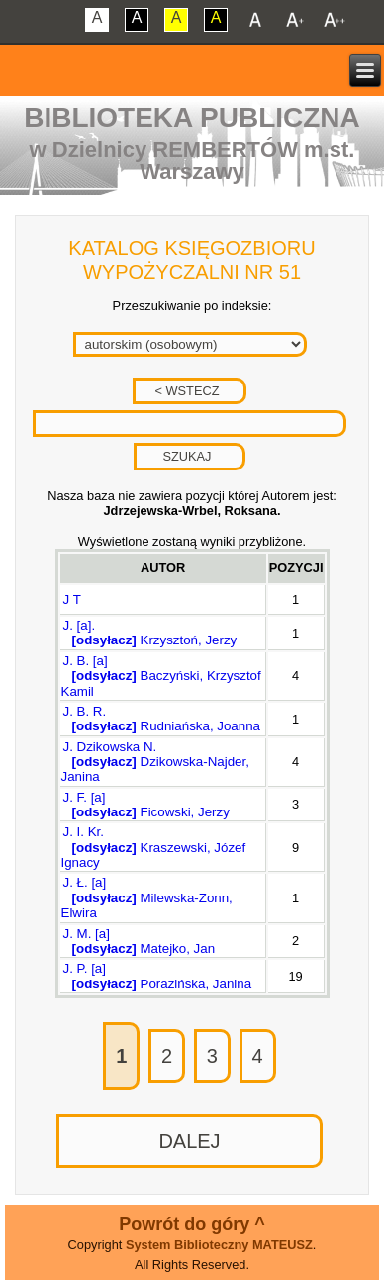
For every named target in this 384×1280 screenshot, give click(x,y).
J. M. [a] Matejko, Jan (138, 941)
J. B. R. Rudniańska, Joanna (161, 718)
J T (72, 599)
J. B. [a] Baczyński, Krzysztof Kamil (161, 676)
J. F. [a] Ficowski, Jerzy (145, 804)
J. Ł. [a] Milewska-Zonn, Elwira (147, 897)
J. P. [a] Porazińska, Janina (156, 975)
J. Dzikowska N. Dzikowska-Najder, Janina (155, 762)
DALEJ (189, 1141)
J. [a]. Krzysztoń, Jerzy (149, 632)
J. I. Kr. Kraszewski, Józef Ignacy (153, 847)
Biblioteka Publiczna (192, 117)
